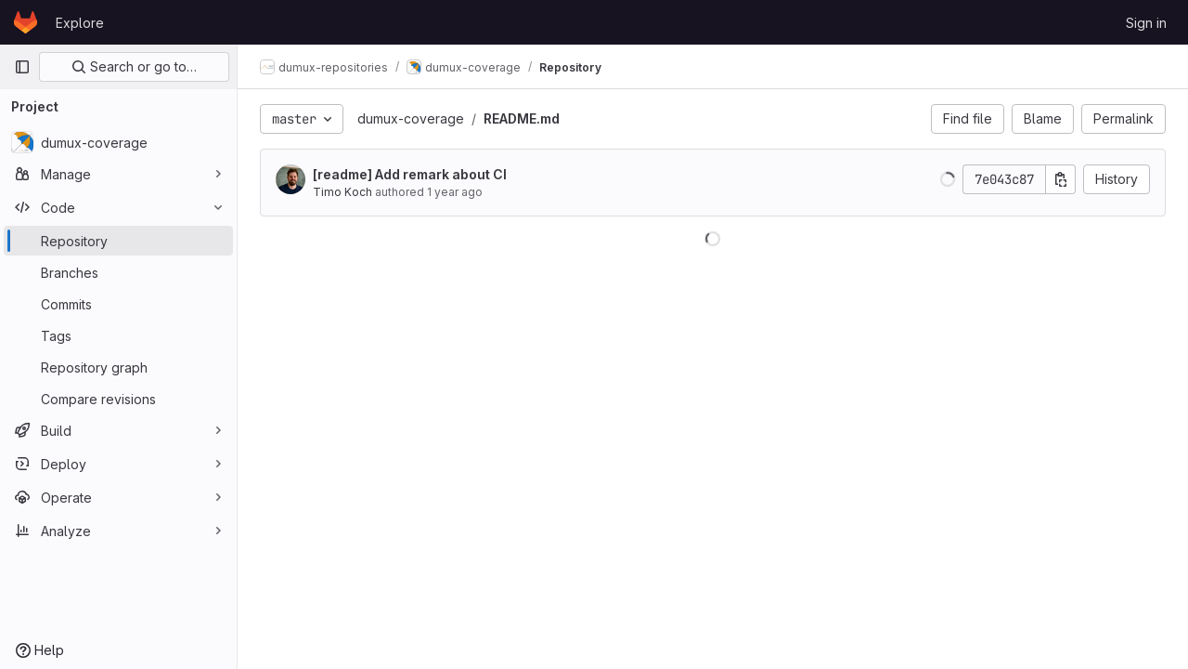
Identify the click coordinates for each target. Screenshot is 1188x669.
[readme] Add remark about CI (410, 174)
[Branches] (118, 272)
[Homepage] (25, 22)
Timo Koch (342, 192)
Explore (80, 23)
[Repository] (118, 241)
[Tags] (118, 335)
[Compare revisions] (118, 398)
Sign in (1146, 23)
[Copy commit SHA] (1061, 179)
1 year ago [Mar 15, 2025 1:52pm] (455, 192)
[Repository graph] (118, 367)
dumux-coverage (410, 118)
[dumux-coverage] (118, 142)
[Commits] (118, 304)
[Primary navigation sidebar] (22, 67)
